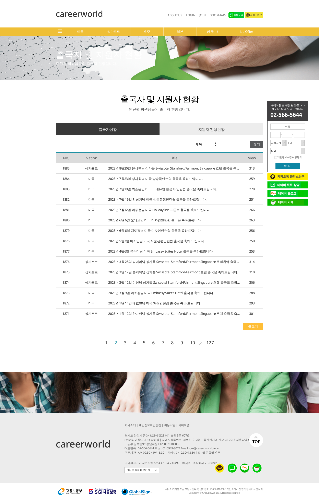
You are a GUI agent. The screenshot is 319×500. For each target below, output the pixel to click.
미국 (80, 31)
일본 (180, 31)
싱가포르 (113, 31)
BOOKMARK (218, 15)
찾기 (256, 144)
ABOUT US (174, 15)
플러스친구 (256, 15)
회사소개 (130, 425)
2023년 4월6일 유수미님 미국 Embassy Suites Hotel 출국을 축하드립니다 (159, 251)
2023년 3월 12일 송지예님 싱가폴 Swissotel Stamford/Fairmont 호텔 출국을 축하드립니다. (172, 272)
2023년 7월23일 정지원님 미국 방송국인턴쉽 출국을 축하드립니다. (154, 178)
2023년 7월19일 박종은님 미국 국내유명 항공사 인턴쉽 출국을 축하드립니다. (162, 189)
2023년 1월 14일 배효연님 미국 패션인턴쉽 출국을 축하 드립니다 (153, 303)
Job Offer (246, 31)
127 (210, 342)
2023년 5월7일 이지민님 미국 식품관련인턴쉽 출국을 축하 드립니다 (155, 241)
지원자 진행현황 (211, 129)
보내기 (287, 165)
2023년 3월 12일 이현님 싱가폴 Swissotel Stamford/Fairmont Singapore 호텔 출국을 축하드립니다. (174, 282)
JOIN (202, 15)
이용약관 (169, 425)
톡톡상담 (238, 15)
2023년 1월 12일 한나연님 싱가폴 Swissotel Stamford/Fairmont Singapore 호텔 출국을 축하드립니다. (174, 313)
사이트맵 (184, 425)
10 (192, 342)
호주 (147, 31)
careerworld (79, 13)
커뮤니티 (213, 31)
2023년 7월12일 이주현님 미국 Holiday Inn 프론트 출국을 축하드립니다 (158, 210)
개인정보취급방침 (150, 425)
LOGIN (190, 15)
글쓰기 (253, 326)
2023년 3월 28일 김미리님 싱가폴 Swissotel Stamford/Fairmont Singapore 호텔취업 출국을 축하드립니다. (174, 261)
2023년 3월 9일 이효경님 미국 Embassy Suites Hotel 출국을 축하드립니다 (160, 293)
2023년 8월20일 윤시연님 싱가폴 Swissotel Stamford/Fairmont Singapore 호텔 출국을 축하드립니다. (174, 168)
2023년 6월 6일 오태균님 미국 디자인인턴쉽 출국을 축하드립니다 (154, 220)
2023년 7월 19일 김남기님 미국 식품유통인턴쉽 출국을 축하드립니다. (156, 199)
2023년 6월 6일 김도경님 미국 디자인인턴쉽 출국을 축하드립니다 (154, 230)
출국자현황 (108, 129)
